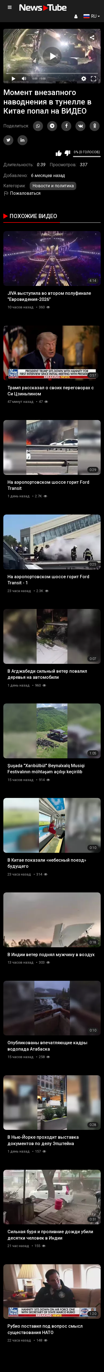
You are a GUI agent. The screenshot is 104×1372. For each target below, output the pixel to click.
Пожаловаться (21, 193)
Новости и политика (53, 185)
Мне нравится (59, 153)
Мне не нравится (67, 153)
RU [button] (90, 16)
